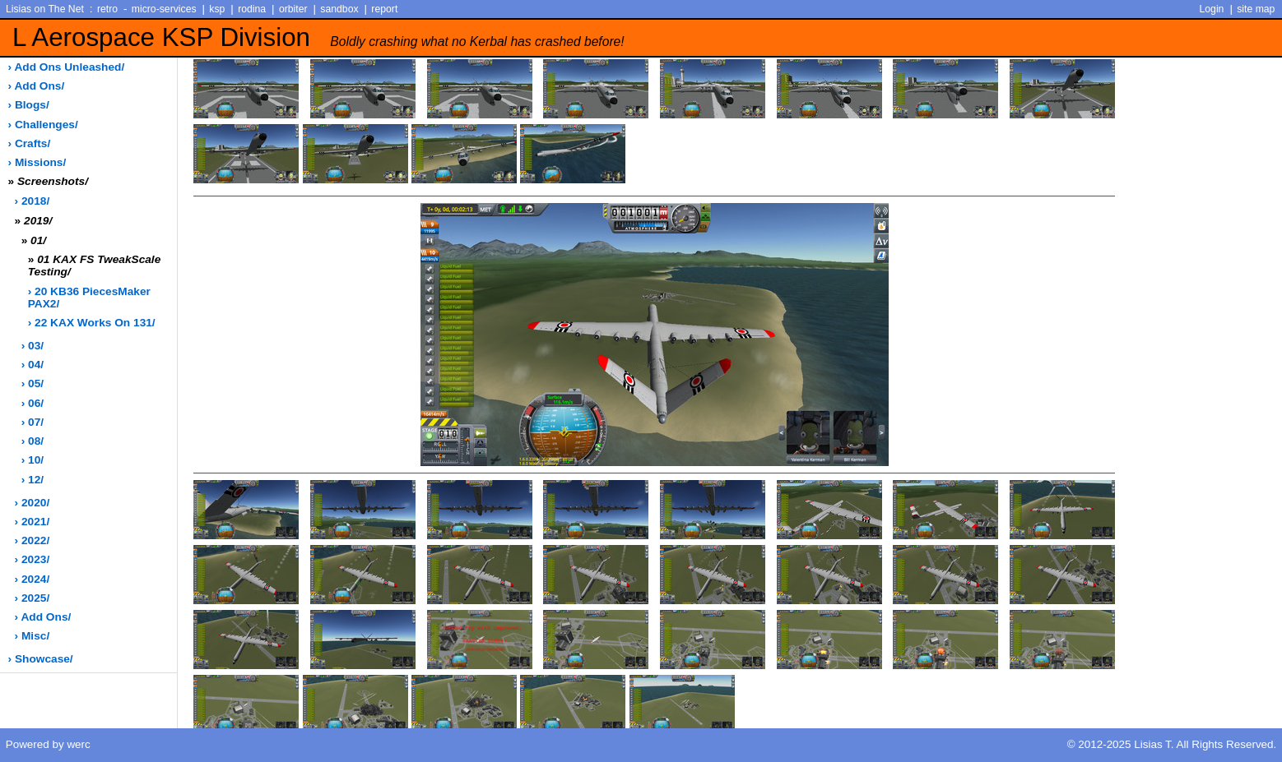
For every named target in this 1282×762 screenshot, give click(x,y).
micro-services (164, 9)
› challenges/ (43, 124)
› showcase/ (40, 659)
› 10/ (32, 460)
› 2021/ (32, 521)
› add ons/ (36, 86)
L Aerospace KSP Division (318, 37)
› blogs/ (28, 105)
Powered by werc (48, 744)
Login (1212, 9)
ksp (217, 9)
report (384, 9)
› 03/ (32, 345)
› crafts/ (29, 143)
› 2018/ (32, 201)
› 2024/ (32, 579)
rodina (252, 9)
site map (1256, 9)
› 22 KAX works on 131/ (92, 322)
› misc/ (32, 636)
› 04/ (32, 364)
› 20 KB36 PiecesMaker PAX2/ (89, 297)
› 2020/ (32, 502)
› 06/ (32, 403)
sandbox (339, 9)
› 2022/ (32, 540)
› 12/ (32, 479)
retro (107, 9)
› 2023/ (32, 559)
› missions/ (37, 162)
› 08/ (32, 441)
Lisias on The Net (45, 9)
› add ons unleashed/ (66, 67)
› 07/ (32, 422)
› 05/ (32, 383)
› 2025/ (32, 598)
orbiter (293, 9)
